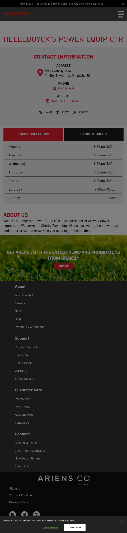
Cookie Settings (50, 528)
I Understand (74, 528)
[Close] (121, 521)
